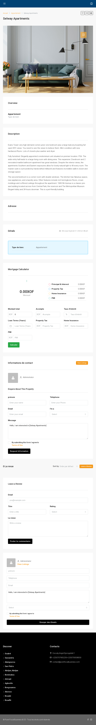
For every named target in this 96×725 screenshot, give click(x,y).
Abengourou (10, 662)
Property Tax (41, 320)
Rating (53, 506)
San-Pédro (9, 666)
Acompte (40, 309)
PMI (9, 332)
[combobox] (69, 414)
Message (12, 420)
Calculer (14, 345)
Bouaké (8, 696)
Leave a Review (86, 466)
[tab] (83, 35)
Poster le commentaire (20, 541)
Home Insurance (71, 320)
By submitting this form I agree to (48, 444)
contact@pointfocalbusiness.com (66, 662)
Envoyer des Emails (48, 622)
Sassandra (9, 658)
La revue (12, 518)
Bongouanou (10, 687)
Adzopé (8, 679)
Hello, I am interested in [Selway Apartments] (48, 431)
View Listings (82, 363)
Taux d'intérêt (70, 309)
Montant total (14, 309)
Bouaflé (8, 700)
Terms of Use (17, 445)
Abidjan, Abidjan (11, 671)
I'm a (52, 409)
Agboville (9, 683)
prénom (11, 397)
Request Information (19, 451)
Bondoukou (9, 675)
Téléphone (54, 397)
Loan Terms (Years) (17, 320)
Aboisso (8, 692)
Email (10, 409)
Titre (10, 506)
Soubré (8, 654)
